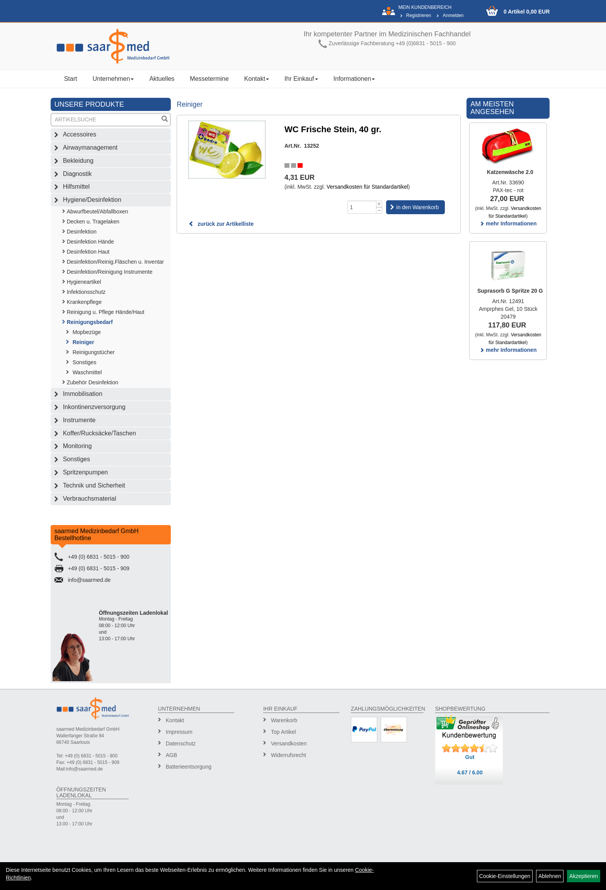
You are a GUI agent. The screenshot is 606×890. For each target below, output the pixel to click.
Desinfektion (82, 231)
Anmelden (453, 15)
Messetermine (209, 78)
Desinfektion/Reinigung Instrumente (110, 272)
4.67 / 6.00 (470, 772)
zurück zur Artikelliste (221, 224)
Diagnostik (77, 173)
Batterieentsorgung (188, 767)
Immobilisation (82, 393)
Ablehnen (549, 876)
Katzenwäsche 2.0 (510, 172)
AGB (171, 755)
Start (70, 78)
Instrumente (79, 420)
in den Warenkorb (417, 207)
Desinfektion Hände (90, 242)
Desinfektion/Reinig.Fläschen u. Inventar (115, 262)
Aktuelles (161, 78)
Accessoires (79, 134)
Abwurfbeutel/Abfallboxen (97, 211)
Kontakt (256, 78)
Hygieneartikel (84, 282)
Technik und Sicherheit (94, 485)
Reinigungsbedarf (90, 322)
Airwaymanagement (90, 147)
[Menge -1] (379, 210)
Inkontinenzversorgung (94, 407)
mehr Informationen (508, 223)
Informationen (354, 78)
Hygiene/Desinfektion (92, 199)
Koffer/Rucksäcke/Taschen (99, 433)
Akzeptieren (583, 876)
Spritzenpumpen (85, 472)
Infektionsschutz (86, 292)
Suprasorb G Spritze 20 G (510, 291)
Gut (470, 757)
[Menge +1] (379, 204)
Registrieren (418, 15)
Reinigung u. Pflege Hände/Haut (106, 312)
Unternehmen (113, 78)
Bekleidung (78, 160)
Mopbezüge (87, 332)
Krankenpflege (84, 302)
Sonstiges (84, 362)
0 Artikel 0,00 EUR (527, 12)
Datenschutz (181, 743)
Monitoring (77, 446)
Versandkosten (289, 743)
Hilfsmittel (76, 186)
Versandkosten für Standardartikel (367, 187)
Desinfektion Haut (88, 252)
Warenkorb (284, 720)
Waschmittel (87, 372)
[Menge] (361, 207)
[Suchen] (165, 119)
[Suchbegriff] (106, 119)
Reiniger (83, 342)
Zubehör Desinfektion (92, 382)
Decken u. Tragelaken (93, 221)
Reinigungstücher (94, 352)
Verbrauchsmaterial (89, 498)
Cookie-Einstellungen (504, 876)
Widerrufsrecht (288, 755)
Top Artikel (283, 732)
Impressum (179, 732)
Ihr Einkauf (301, 78)
